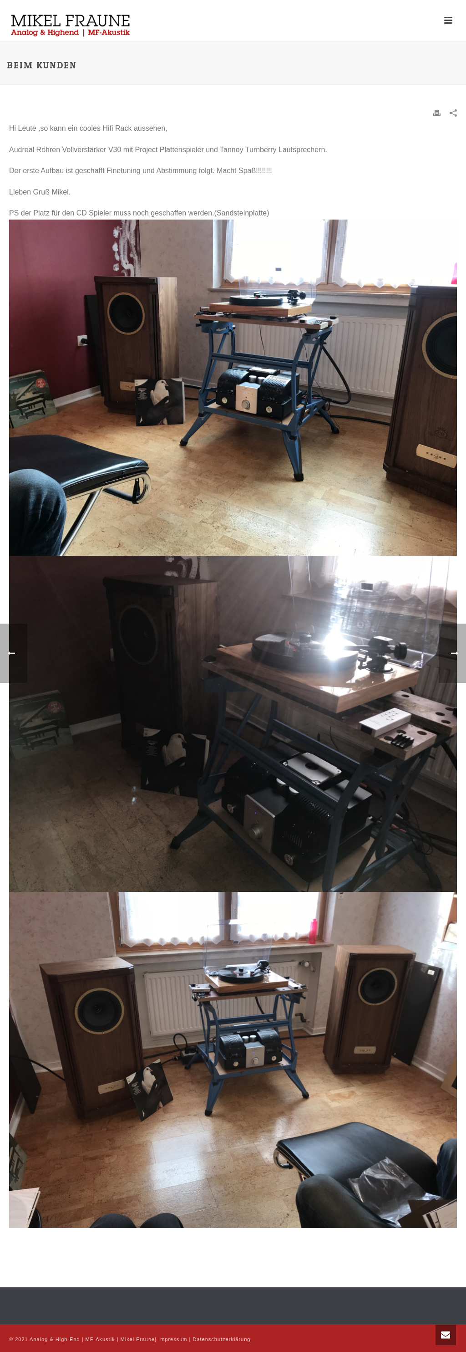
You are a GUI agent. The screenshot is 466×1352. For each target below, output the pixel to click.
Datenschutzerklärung (221, 1339)
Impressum (172, 1339)
